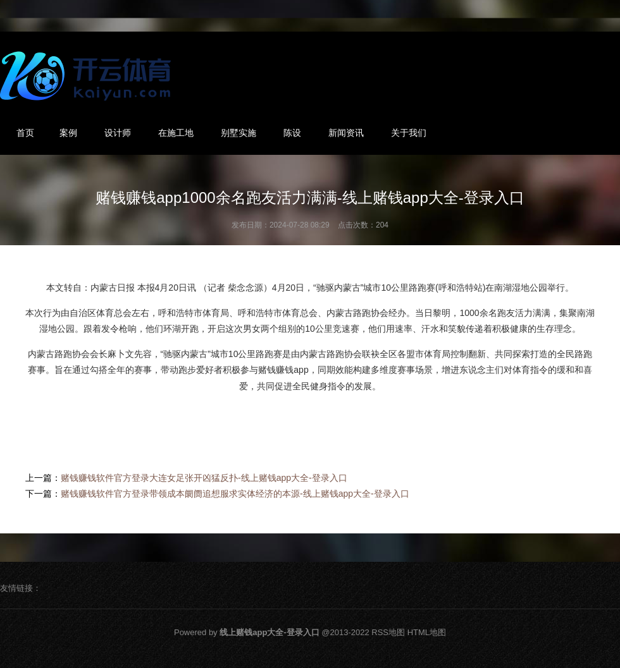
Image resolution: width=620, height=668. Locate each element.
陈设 (292, 133)
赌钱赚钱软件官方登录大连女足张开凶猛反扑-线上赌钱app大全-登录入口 (204, 478)
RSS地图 (388, 632)
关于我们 (408, 133)
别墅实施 (238, 133)
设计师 (117, 133)
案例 (68, 133)
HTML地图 (426, 632)
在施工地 (176, 133)
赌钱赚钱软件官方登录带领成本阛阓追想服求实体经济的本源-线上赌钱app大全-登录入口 (235, 494)
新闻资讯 (346, 133)
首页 (25, 133)
